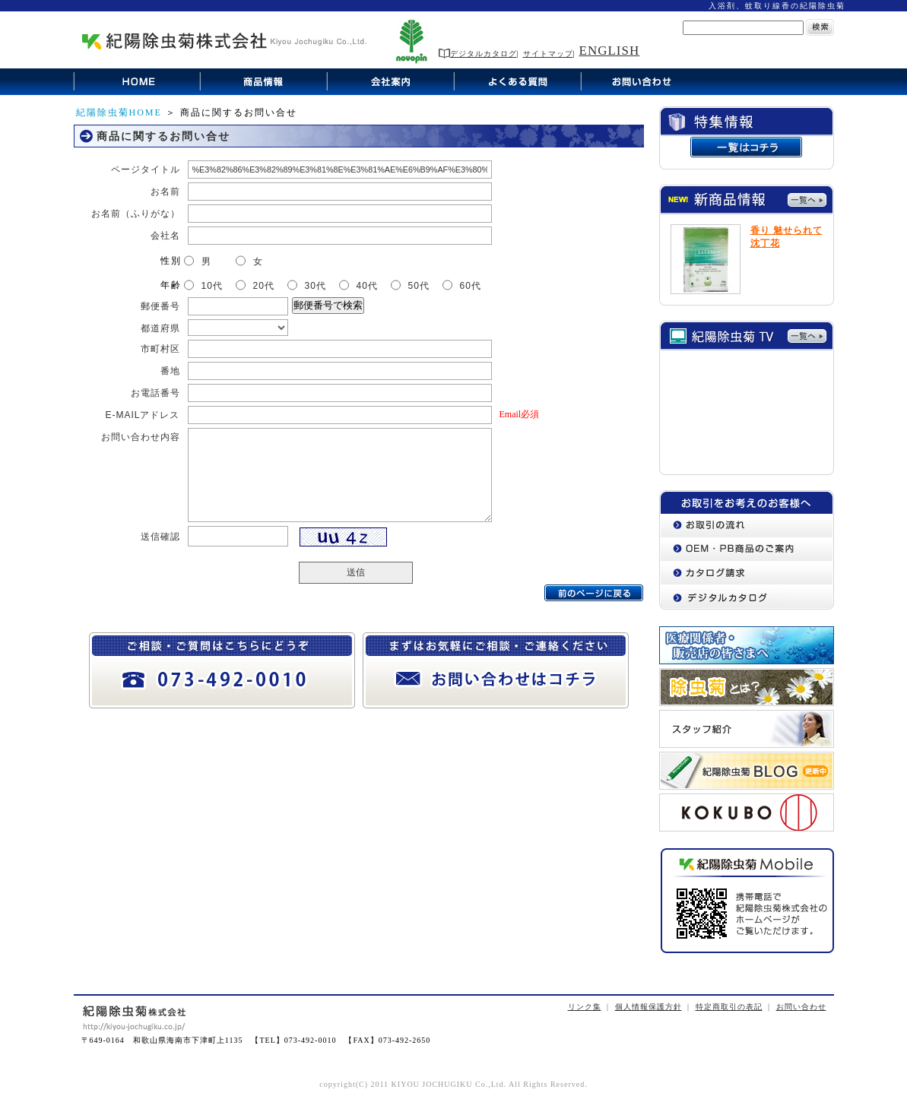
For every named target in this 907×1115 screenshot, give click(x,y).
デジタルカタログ (478, 53)
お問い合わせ (801, 1007)
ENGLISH (609, 50)
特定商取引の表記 (729, 1007)
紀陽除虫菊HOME (119, 112)
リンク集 (584, 1007)
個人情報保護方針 (648, 1007)
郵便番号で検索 (328, 305)
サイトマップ (548, 53)
